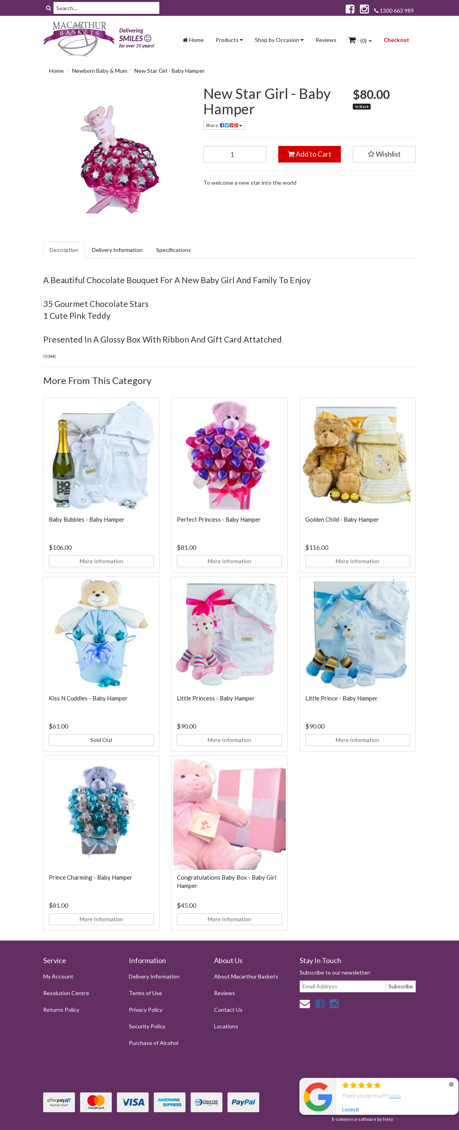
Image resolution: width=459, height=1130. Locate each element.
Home (193, 39)
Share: (224, 125)
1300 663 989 (394, 10)
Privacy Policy (146, 1009)
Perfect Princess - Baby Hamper (219, 519)
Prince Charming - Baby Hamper (90, 877)
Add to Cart (309, 154)
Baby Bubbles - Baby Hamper (86, 519)
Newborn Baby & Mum (99, 70)
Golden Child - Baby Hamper (342, 519)
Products (229, 39)
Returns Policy (61, 1009)
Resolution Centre (66, 993)
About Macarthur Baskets (246, 976)
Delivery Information (117, 249)
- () (360, 40)
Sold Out (101, 739)
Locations (226, 1026)
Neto (388, 1119)
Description (64, 249)
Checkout (396, 39)
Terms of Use (145, 993)
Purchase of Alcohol (153, 1042)
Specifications (173, 249)
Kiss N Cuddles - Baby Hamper (88, 698)
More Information (101, 561)
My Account (58, 976)
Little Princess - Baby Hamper (216, 698)
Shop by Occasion (279, 39)
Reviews (326, 39)
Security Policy (147, 1026)
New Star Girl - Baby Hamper (169, 70)
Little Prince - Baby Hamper (341, 698)
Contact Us (228, 1009)
